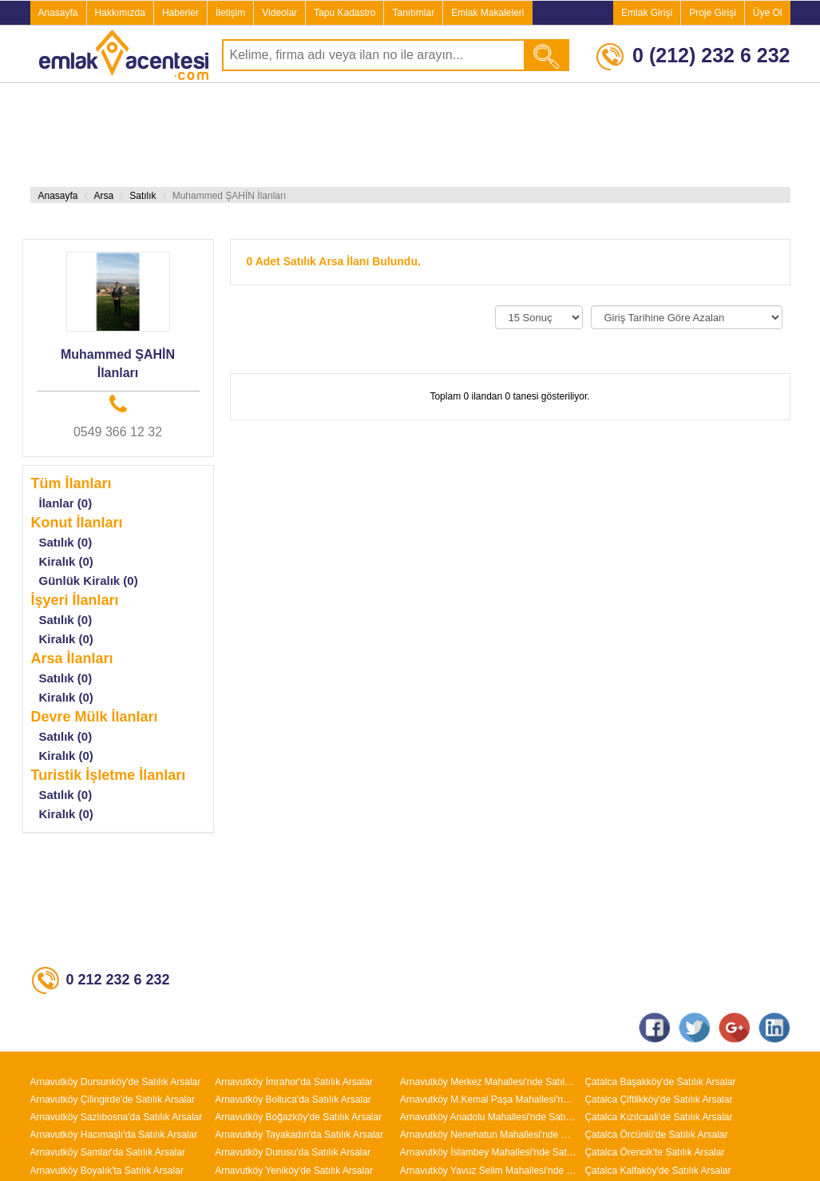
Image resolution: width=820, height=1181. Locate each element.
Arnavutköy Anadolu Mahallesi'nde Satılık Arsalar (488, 1117)
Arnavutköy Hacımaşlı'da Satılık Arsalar (114, 1134)
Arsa (104, 195)
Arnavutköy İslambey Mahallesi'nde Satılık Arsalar (488, 1152)
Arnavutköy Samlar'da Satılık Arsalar (107, 1152)
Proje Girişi (712, 12)
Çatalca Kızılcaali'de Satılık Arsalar (658, 1117)
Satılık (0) (66, 542)
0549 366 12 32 (117, 432)
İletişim (230, 12)
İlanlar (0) (66, 503)
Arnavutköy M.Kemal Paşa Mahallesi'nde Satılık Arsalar (488, 1099)
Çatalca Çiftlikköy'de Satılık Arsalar (658, 1099)
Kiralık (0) (66, 561)
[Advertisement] (319, 135)
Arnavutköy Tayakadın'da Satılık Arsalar (299, 1134)
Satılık (142, 195)
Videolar (279, 12)
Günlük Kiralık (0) (88, 580)
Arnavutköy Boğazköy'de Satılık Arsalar (298, 1117)
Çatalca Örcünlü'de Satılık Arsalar (655, 1134)
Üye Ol (767, 12)
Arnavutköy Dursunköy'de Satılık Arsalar (115, 1082)
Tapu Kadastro (344, 12)
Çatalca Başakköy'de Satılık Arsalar (659, 1082)
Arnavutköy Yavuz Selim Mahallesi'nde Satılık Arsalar (488, 1170)
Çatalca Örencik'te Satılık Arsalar (654, 1152)
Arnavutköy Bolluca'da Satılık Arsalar (293, 1099)
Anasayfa (58, 12)
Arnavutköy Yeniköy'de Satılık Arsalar (294, 1170)
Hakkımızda (120, 12)
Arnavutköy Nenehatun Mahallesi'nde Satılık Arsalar (488, 1134)
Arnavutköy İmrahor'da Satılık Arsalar (294, 1082)
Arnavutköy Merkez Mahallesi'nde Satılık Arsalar (488, 1082)
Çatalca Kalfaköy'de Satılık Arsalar (657, 1170)
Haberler (180, 12)
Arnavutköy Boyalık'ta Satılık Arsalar (107, 1170)
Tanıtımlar (413, 12)
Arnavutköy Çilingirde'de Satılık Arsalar (112, 1099)
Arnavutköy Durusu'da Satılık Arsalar (292, 1152)
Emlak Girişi (646, 12)
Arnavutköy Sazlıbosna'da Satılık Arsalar (116, 1117)
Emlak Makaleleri (487, 12)
